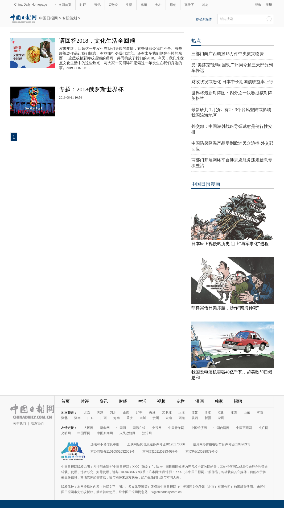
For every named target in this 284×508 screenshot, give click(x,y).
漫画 (199, 401)
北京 (87, 412)
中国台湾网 (221, 428)
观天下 (189, 5)
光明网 (66, 433)
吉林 (152, 412)
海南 (116, 418)
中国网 (121, 428)
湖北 (64, 418)
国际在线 (139, 428)
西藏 (182, 418)
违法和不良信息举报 (104, 444)
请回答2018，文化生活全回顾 (97, 40)
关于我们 (19, 423)
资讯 (97, 5)
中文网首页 (63, 5)
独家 (219, 401)
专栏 (158, 5)
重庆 (129, 418)
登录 (258, 4)
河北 (113, 412)
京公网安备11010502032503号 (112, 451)
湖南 (77, 418)
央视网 (157, 428)
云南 (169, 418)
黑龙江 (167, 412)
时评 (83, 5)
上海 (181, 412)
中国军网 (83, 433)
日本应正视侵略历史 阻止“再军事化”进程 (230, 243)
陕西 (195, 418)
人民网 (88, 428)
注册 (269, 4)
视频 (144, 5)
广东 (90, 418)
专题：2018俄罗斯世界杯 (91, 89)
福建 (220, 412)
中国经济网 (199, 428)
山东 (247, 412)
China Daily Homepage (30, 4)
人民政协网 (127, 433)
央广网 (263, 428)
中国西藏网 (244, 428)
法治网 (147, 433)
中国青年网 (176, 428)
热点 (196, 40)
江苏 (194, 412)
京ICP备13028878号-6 (201, 451)
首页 (65, 401)
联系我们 (37, 423)
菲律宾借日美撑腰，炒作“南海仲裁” (225, 308)
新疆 (208, 418)
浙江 (207, 412)
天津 (100, 412)
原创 (173, 5)
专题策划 (69, 18)
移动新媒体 (204, 19)
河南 (260, 412)
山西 (126, 412)
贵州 (156, 418)
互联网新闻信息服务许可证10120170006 (156, 444)
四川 (142, 418)
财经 (123, 401)
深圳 (221, 418)
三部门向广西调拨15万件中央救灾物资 (227, 53)
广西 (103, 418)
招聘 (238, 401)
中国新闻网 (105, 433)
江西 (234, 412)
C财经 (113, 5)
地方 (205, 5)
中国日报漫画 (205, 184)
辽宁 (139, 412)
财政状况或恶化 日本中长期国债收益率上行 (232, 81)
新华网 (105, 428)
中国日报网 (48, 18)
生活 (129, 5)
